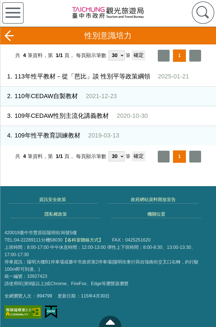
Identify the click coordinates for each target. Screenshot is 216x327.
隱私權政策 (55, 214)
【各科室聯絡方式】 (83, 239)
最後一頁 (195, 56)
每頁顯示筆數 (91, 55)
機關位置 (156, 214)
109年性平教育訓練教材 (59, 135)
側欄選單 (13, 13)
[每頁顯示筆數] (117, 55)
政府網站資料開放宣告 (153, 199)
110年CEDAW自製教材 (58, 96)
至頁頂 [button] (110, 321)
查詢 (203, 12)
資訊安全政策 (52, 199)
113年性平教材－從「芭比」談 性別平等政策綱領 (94, 76)
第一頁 (164, 56)
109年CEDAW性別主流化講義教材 (74, 115)
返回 (9, 35)
